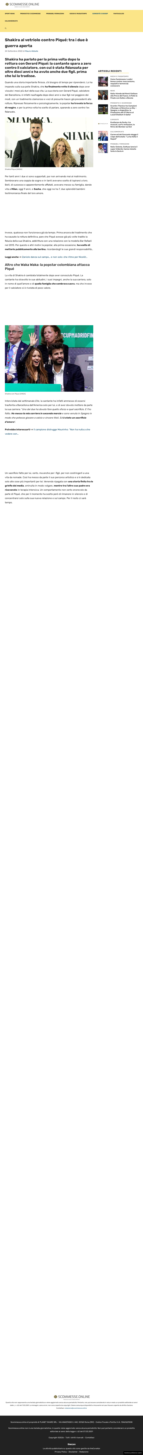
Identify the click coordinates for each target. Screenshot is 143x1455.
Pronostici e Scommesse (30, 13)
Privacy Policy (61, 1452)
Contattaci (89, 1437)
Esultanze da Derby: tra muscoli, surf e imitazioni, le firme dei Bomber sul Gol (122, 124)
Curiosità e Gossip (100, 13)
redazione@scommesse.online (76, 1408)
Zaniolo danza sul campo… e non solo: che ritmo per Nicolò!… (54, 257)
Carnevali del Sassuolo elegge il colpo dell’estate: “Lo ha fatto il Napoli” (124, 136)
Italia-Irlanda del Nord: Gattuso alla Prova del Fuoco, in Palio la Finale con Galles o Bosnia (123, 95)
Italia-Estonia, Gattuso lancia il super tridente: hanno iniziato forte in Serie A (123, 149)
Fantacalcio (118, 13)
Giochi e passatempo (78, 13)
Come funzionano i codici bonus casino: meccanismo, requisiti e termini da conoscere (122, 82)
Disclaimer (73, 1452)
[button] (5, 28)
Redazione (83, 1452)
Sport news (10, 13)
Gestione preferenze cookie (133, 1453)
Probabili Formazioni (55, 13)
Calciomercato (11, 21)
